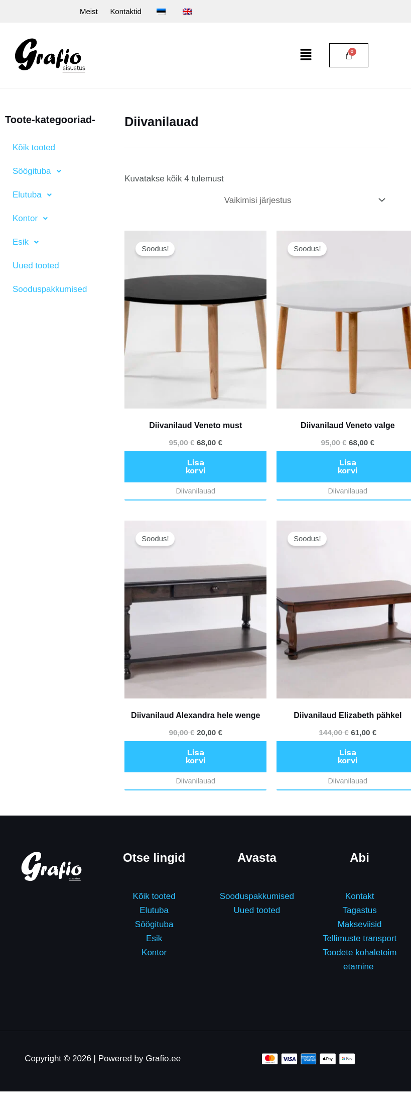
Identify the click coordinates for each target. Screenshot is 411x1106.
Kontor (154, 953)
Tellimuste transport (359, 939)
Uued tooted (36, 266)
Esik (154, 939)
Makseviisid (360, 925)
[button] (306, 56)
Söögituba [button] (40, 172)
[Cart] (348, 56)
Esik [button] (28, 243)
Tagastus (360, 911)
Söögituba (154, 925)
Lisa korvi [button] (195, 467)
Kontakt (359, 896)
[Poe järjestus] (304, 201)
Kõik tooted (34, 148)
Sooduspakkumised (50, 289)
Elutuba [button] (35, 195)
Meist (76, 11)
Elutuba (154, 911)
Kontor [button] (33, 219)
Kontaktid (118, 11)
